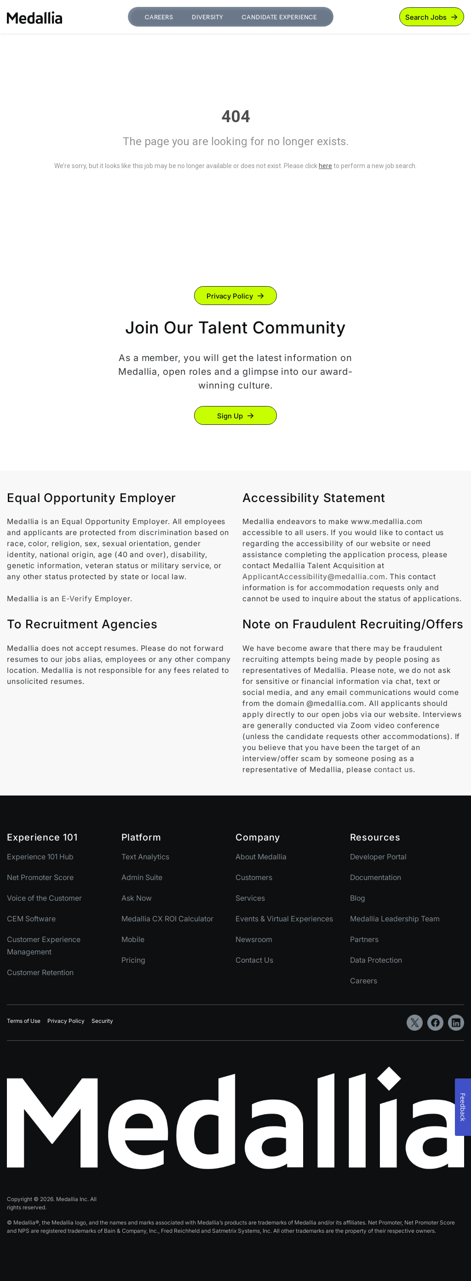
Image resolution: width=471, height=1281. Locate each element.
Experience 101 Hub (40, 856)
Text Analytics (145, 856)
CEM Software (31, 918)
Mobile (132, 939)
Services (250, 898)
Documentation (375, 877)
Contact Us (254, 960)
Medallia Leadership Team (395, 918)
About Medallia (261, 856)
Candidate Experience (279, 17)
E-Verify (77, 598)
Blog (357, 898)
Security (102, 1020)
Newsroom (254, 939)
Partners (364, 939)
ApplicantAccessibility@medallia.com (313, 576)
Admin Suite (141, 877)
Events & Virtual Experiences (284, 918)
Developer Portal (378, 856)
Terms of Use (23, 1020)
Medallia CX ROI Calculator (167, 918)
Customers (254, 877)
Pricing (133, 960)
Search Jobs (426, 17)
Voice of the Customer (44, 898)
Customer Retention (40, 972)
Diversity (207, 17)
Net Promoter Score (40, 877)
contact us (393, 769)
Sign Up (230, 416)
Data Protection (376, 960)
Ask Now (136, 898)
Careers (158, 17)
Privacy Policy (230, 296)
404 (235, 116)
